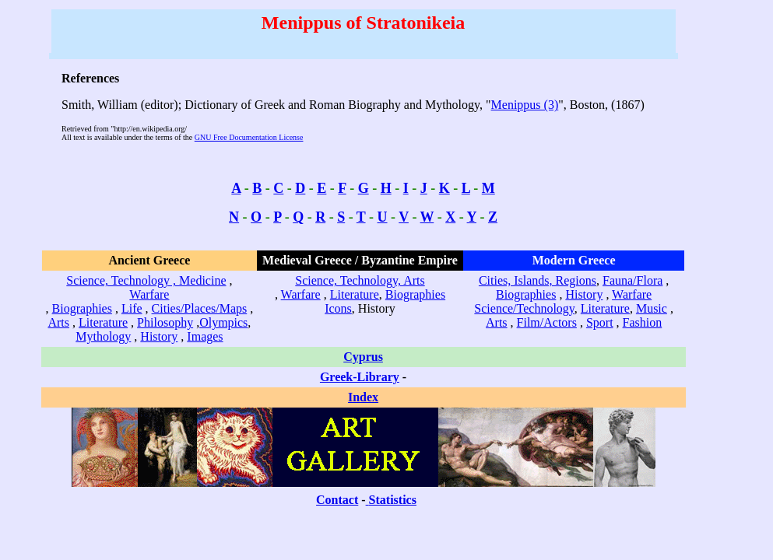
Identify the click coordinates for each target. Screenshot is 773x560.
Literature (103, 322)
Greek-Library (359, 376)
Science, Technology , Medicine (146, 280)
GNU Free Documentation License (249, 137)
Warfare (149, 294)
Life (131, 308)
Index (363, 397)
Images (205, 336)
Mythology (103, 336)
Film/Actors (547, 322)
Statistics (392, 499)
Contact (337, 499)
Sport (599, 322)
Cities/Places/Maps (200, 308)
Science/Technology (524, 308)
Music (651, 308)
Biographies (82, 308)
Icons (338, 308)
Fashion (642, 322)
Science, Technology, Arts (359, 280)
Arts (58, 322)
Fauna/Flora (632, 280)
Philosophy (165, 322)
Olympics (223, 322)
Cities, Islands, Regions (537, 280)
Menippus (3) (525, 104)
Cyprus (363, 356)
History (158, 336)
